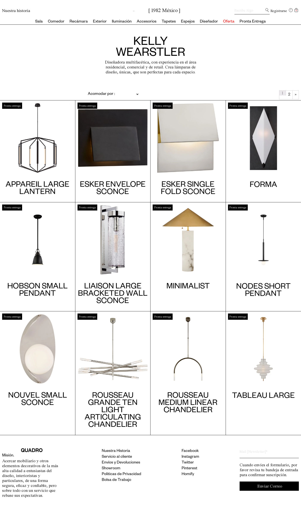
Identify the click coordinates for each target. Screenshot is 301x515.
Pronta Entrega (253, 22)
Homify (188, 474)
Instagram (190, 457)
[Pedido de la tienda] (103, 94)
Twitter (188, 463)
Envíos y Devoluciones (121, 463)
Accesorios (147, 22)
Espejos (188, 22)
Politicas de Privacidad (121, 474)
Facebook (190, 451)
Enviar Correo (269, 486)
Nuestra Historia (116, 451)
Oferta (228, 22)
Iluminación (122, 22)
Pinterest (189, 469)
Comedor (56, 22)
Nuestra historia (16, 10)
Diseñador (209, 22)
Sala (39, 22)
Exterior (100, 22)
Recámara (79, 22)
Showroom (111, 469)
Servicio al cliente (117, 457)
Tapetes (169, 22)
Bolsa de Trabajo (116, 480)
